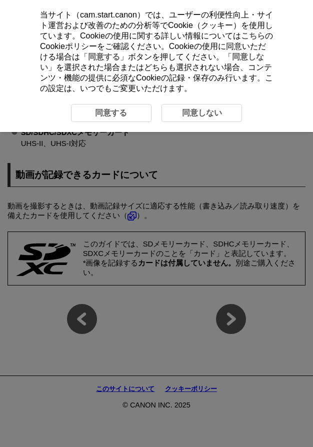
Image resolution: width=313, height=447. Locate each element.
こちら (253, 36)
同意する (104, 56)
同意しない (202, 112)
